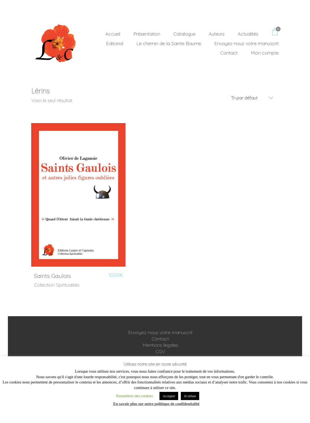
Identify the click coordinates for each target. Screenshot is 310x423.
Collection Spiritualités (56, 285)
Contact (160, 339)
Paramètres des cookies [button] (134, 396)
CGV (160, 351)
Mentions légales (160, 345)
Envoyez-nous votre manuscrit (160, 332)
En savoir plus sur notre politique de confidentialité (156, 404)
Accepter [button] (169, 396)
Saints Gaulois (52, 276)
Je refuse (190, 396)
